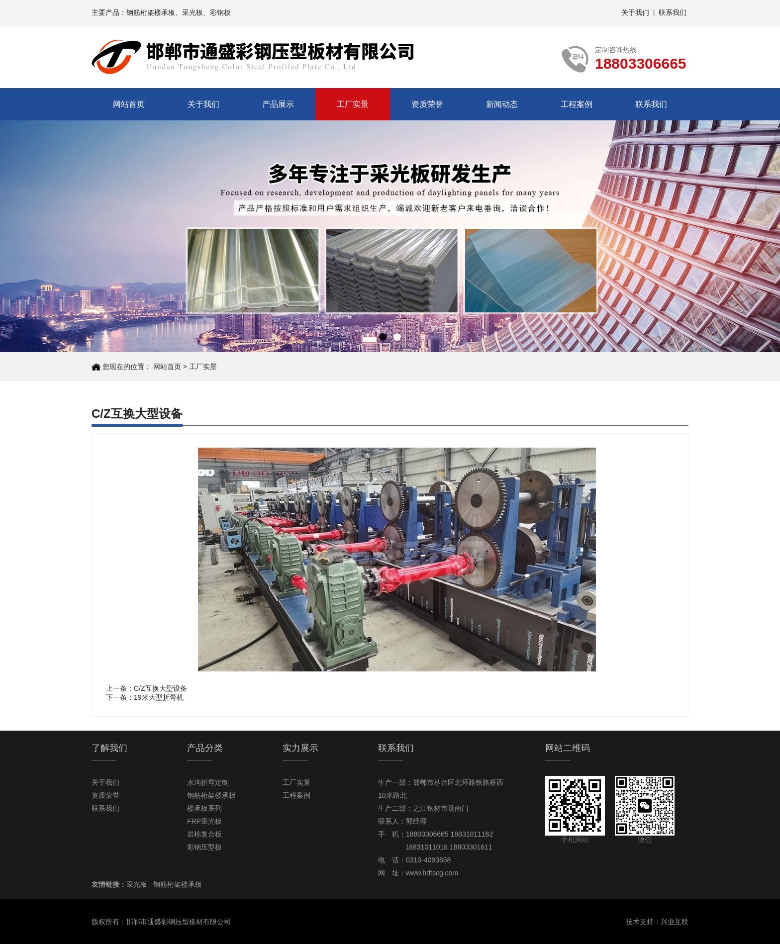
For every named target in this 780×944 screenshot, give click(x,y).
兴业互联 (674, 922)
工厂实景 (353, 104)
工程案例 (576, 104)
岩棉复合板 (204, 834)
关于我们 (635, 12)
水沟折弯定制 (208, 782)
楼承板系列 (204, 808)
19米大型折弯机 (159, 697)
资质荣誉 (427, 104)
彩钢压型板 (204, 847)
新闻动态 (502, 104)
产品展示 (278, 104)
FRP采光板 (204, 821)
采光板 (192, 12)
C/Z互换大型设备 (160, 688)
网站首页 (129, 104)
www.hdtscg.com (432, 873)
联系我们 (672, 12)
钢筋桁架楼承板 (150, 12)
